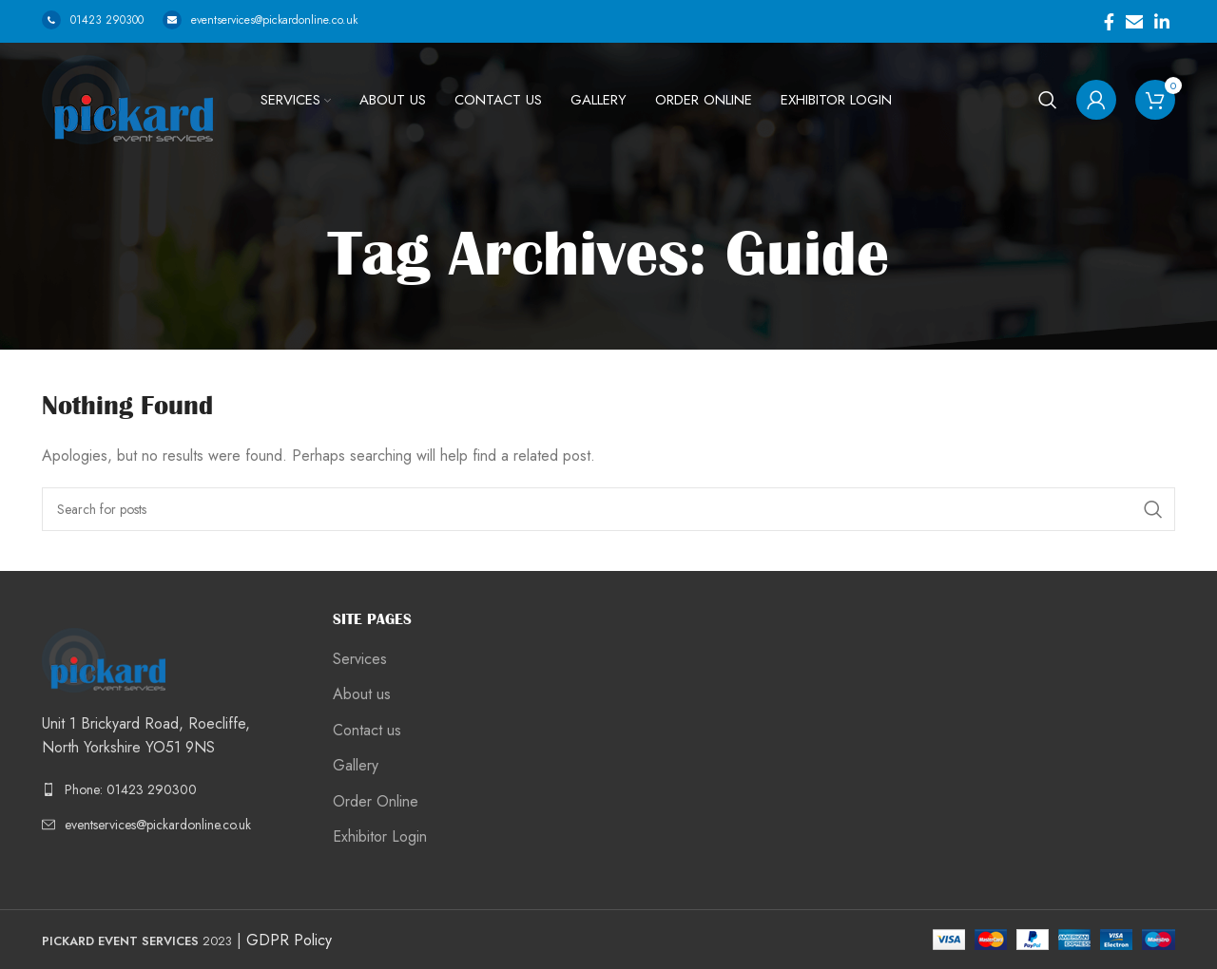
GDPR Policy (289, 940)
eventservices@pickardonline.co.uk (260, 19)
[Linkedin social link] (1162, 22)
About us (362, 694)
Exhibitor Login (380, 836)
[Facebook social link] (1109, 22)
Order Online (375, 801)
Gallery (355, 765)
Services (360, 659)
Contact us (367, 730)
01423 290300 (93, 19)
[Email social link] (1134, 22)
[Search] (1048, 100)
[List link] (173, 789)
